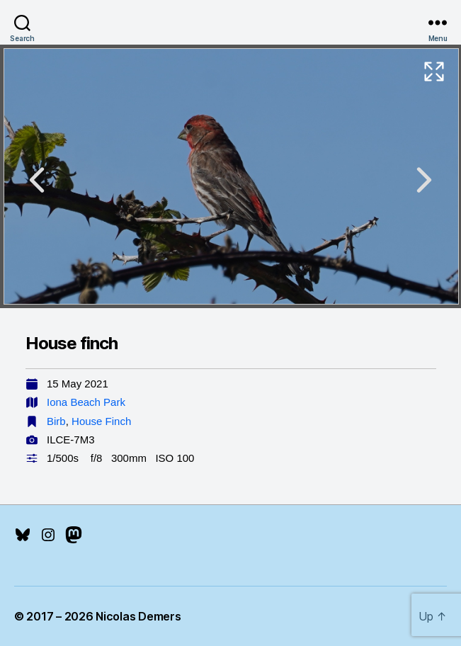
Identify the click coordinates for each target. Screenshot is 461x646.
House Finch (101, 421)
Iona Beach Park (86, 402)
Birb (56, 421)
